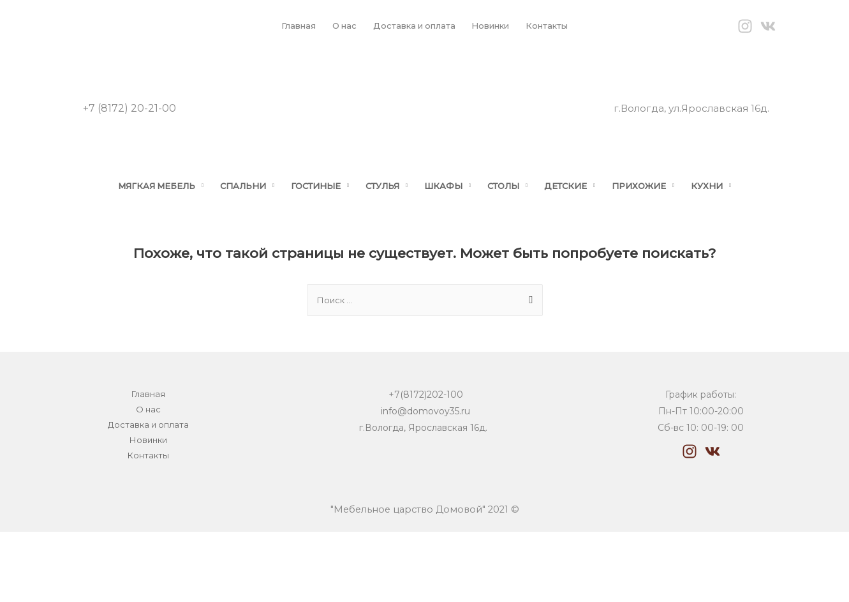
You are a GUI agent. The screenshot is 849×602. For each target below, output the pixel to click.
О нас (336, 25)
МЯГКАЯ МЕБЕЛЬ (135, 233)
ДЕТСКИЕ (580, 233)
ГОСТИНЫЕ (309, 233)
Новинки (495, 25)
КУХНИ (732, 233)
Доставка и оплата (411, 25)
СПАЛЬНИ (230, 233)
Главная (287, 25)
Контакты (557, 25)
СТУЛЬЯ (382, 233)
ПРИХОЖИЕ (660, 233)
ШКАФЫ (449, 233)
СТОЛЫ (513, 233)
